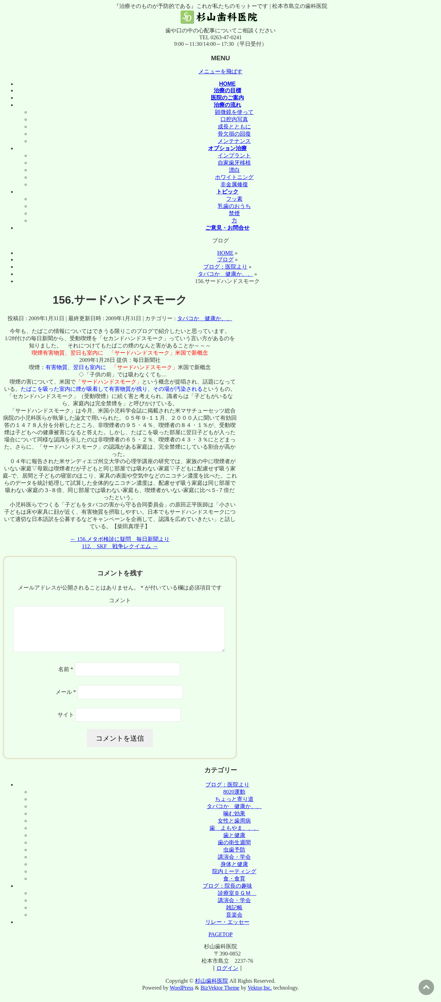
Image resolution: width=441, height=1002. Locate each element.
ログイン (227, 976)
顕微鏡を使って (234, 112)
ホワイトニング (234, 177)
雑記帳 (234, 916)
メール (65, 700)
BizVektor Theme (220, 996)
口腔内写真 (234, 119)
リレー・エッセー (227, 930)
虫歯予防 (234, 858)
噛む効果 (234, 822)
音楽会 (234, 923)
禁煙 (234, 213)
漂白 (234, 170)
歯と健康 (234, 843)
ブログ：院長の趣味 (227, 894)
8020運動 (234, 800)
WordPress (182, 996)
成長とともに (234, 126)
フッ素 (234, 199)
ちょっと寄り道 (234, 807)
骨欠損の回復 (234, 134)
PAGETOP (220, 943)
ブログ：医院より (227, 793)
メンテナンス (234, 141)
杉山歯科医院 (211, 989)
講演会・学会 (234, 865)
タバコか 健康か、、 (204, 318)
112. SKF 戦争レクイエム (120, 546)
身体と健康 (234, 872)
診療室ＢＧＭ (237, 901)
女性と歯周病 (234, 829)
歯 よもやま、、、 (234, 836)
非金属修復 (234, 184)
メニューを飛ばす (220, 71)
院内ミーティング (234, 880)
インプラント (234, 155)
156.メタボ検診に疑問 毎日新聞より (120, 539)
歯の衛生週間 (234, 851)
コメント (120, 600)
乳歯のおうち (234, 206)
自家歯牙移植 (234, 163)
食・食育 (234, 887)
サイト (66, 723)
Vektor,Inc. (260, 996)
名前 (65, 677)
